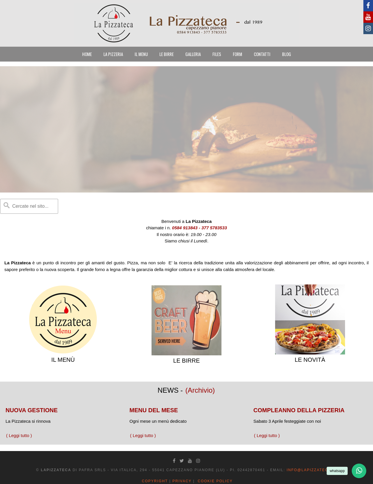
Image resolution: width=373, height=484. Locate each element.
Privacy (182, 481)
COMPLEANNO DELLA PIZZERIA (299, 410)
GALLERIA (193, 54)
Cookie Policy (215, 481)
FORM (237, 54)
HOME (87, 54)
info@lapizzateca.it (312, 470)
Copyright (155, 481)
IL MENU (141, 54)
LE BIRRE (166, 54)
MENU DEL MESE (153, 410)
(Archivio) (200, 390)
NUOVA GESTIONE (32, 410)
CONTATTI (262, 54)
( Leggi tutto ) (19, 435)
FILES (216, 54)
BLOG (286, 54)
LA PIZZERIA (113, 54)
